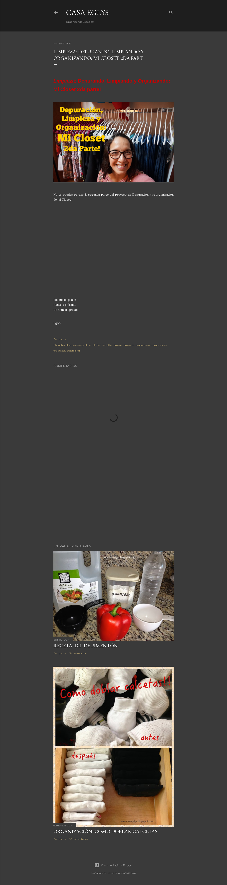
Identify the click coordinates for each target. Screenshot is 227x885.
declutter (107, 344)
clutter (97, 344)
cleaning (78, 344)
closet (88, 344)
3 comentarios (78, 653)
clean (69, 344)
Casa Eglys (87, 12)
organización (143, 344)
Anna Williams (127, 873)
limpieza (129, 344)
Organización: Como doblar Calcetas (105, 831)
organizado (159, 344)
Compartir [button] (59, 339)
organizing (73, 350)
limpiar (118, 344)
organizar (59, 350)
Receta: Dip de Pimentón (85, 645)
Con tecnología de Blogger (113, 865)
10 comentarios (78, 839)
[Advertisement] (113, 505)
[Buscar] (171, 12)
